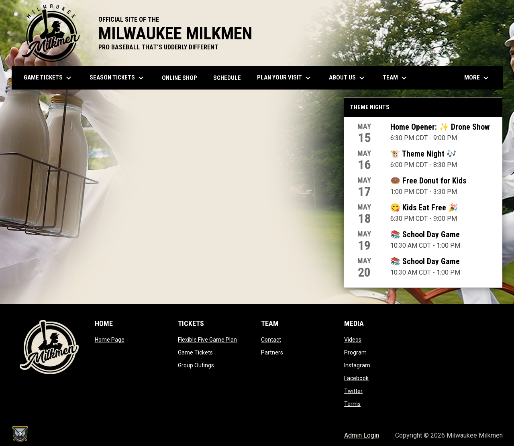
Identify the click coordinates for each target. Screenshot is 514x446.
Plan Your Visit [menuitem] (285, 78)
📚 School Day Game (425, 234)
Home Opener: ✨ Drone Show (440, 127)
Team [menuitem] (396, 78)
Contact (271, 339)
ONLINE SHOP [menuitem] (182, 77)
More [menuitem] (477, 78)
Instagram (357, 365)
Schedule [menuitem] (227, 77)
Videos (352, 339)
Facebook (356, 378)
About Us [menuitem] (348, 78)
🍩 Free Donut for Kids (428, 181)
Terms (352, 404)
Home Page (109, 339)
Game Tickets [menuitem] (48, 78)
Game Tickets (195, 352)
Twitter (353, 391)
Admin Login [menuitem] (361, 435)
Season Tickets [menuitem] (118, 78)
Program (355, 352)
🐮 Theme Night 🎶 (423, 154)
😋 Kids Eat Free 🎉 (424, 208)
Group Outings (196, 365)
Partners (272, 352)
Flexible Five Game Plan (207, 339)
